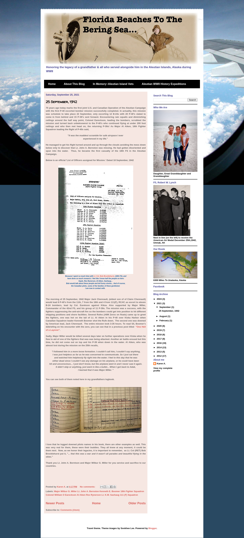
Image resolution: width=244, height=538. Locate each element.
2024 (159, 299)
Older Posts (137, 503)
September (165, 307)
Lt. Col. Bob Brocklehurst (104, 276)
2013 (159, 351)
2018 (159, 334)
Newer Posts (55, 503)
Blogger (152, 528)
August (163, 316)
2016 (159, 343)
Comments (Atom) (70, 510)
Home (52, 84)
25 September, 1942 (61, 101)
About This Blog (74, 84)
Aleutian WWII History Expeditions (164, 84)
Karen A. (161, 363)
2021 (159, 303)
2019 (159, 330)
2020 (159, 326)
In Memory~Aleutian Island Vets (113, 84)
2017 (159, 339)
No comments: (88, 486)
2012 (159, 356)
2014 (159, 347)
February (164, 320)
